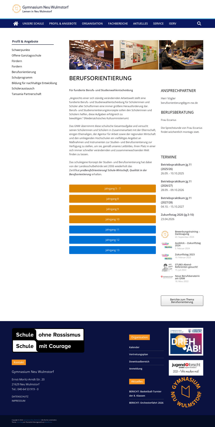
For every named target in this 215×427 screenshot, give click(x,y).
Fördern (17, 61)
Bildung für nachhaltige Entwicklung (34, 83)
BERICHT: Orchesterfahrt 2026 (146, 402)
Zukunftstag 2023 (185, 254)
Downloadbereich (139, 361)
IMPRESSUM (18, 400)
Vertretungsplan (138, 354)
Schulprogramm (22, 77)
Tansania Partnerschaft (26, 94)
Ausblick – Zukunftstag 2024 (188, 244)
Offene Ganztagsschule (26, 55)
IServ (172, 23)
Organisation (92, 23)
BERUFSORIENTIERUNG (100, 78)
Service (158, 23)
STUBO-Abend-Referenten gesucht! (186, 265)
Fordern (17, 66)
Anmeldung (135, 368)
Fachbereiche (118, 23)
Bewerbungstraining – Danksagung (187, 233)
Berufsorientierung (24, 72)
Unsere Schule (33, 23)
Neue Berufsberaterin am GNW (187, 277)
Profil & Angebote (63, 23)
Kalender (134, 347)
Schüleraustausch (23, 88)
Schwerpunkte (21, 50)
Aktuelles (140, 23)
